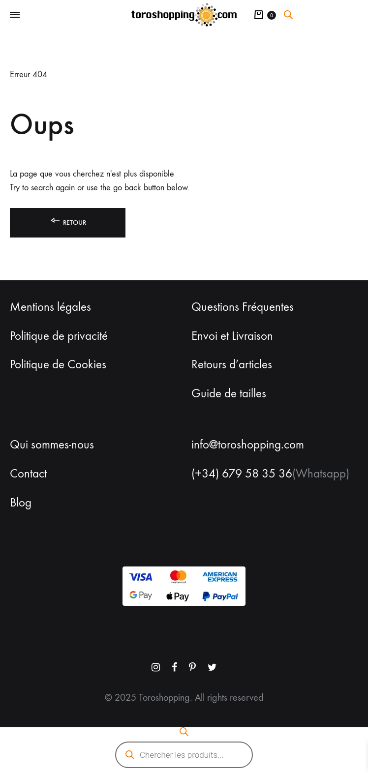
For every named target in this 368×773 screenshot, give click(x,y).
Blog (20, 502)
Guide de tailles (228, 393)
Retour (67, 220)
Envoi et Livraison (232, 335)
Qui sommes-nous (52, 444)
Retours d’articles (231, 364)
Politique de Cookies (58, 364)
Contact (28, 473)
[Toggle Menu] (15, 15)
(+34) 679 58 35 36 (241, 473)
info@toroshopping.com (247, 444)
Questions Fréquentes (242, 306)
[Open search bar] (288, 14)
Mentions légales (50, 306)
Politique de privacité (59, 335)
